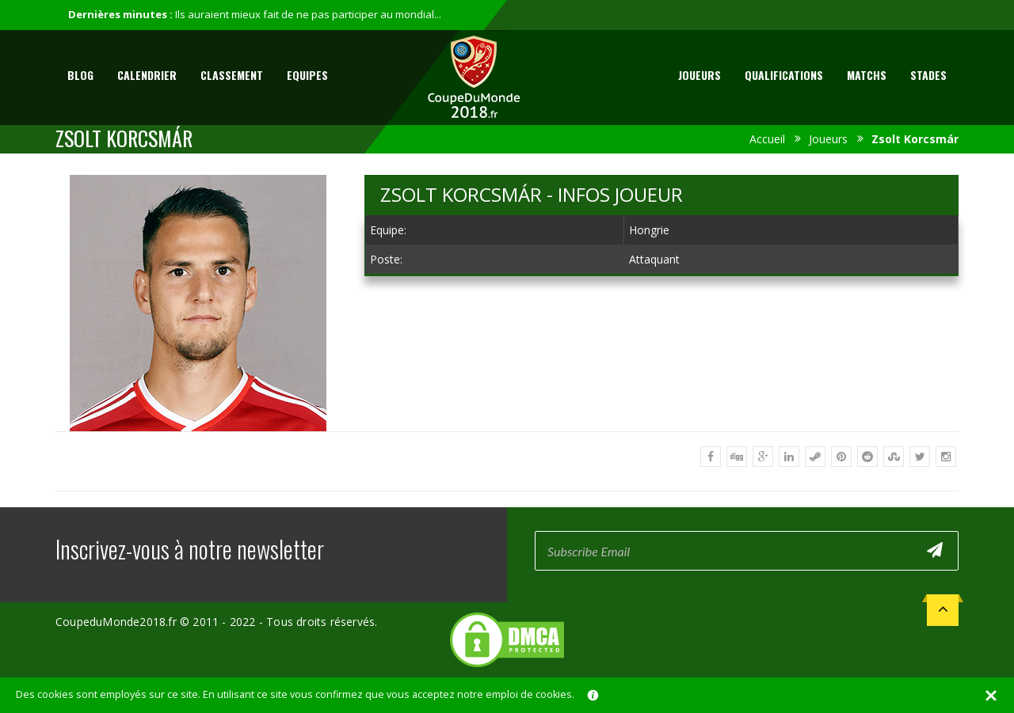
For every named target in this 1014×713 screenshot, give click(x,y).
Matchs (866, 74)
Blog (80, 74)
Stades (928, 74)
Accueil (767, 138)
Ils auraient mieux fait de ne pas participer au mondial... (308, 14)
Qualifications (784, 74)
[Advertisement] (661, 406)
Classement (231, 74)
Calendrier (147, 74)
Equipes (307, 74)
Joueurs (699, 74)
